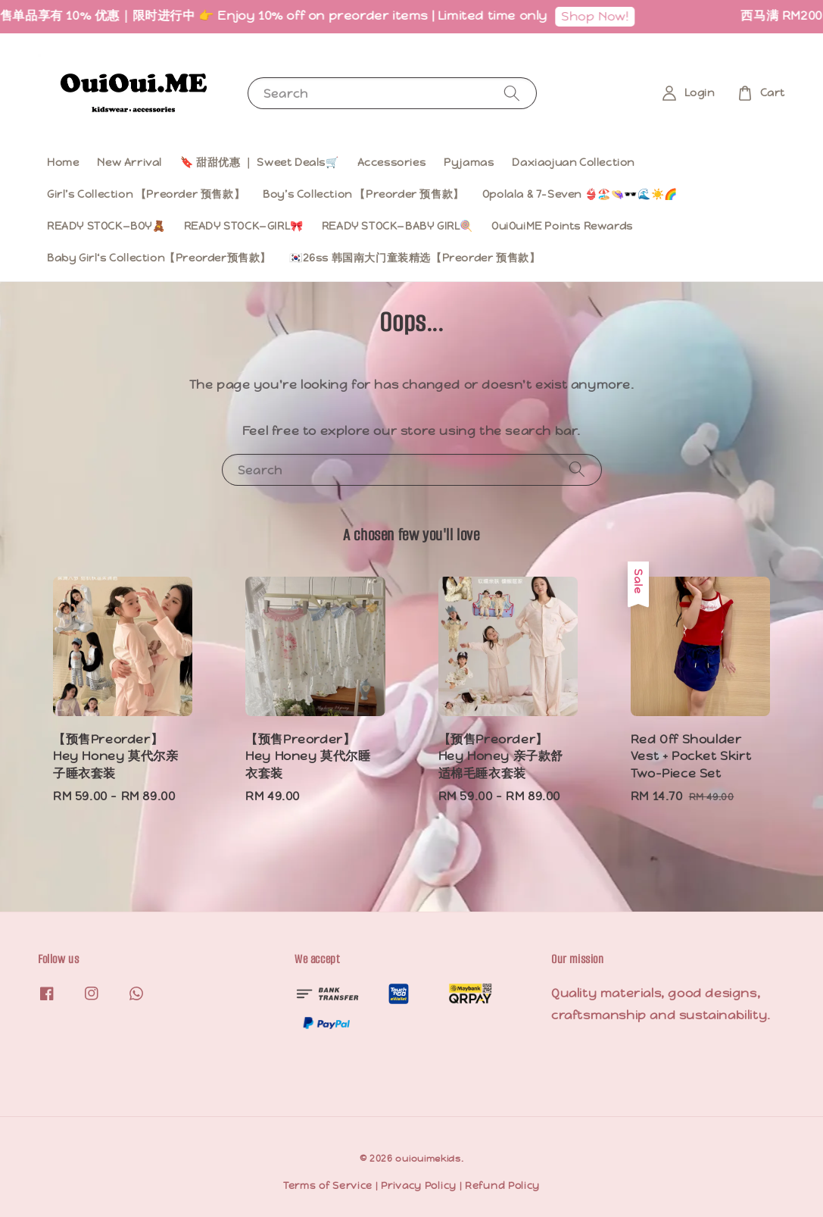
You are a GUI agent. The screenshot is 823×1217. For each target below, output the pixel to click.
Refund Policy (502, 1185)
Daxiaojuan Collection (573, 162)
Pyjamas (469, 162)
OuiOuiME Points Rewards (562, 226)
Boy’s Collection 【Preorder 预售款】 (363, 194)
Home (63, 162)
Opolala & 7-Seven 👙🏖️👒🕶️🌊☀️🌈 (580, 194)
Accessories (391, 162)
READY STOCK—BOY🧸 (106, 226)
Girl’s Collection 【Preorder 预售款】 (146, 194)
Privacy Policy (419, 1185)
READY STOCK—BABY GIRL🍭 (397, 226)
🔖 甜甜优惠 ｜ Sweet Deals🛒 (259, 162)
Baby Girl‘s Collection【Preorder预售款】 (159, 257)
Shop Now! (601, 16)
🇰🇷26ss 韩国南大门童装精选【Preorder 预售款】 (414, 257)
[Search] (512, 93)
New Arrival (129, 162)
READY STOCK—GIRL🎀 (244, 226)
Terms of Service (328, 1185)
